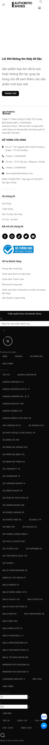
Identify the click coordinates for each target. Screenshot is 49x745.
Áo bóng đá (36, 356)
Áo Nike (9, 527)
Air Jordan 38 (12, 425)
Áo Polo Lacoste (14, 541)
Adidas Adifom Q (13, 382)
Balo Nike (8, 363)
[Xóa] (3, 331)
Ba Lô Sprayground (15, 570)
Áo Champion (11, 476)
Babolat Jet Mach (14, 577)
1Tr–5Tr (39, 720)
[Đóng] (8, 342)
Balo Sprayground (15, 643)
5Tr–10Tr (8, 728)
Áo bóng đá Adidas (15, 447)
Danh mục (4, 370)
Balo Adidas (11, 585)
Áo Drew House (12, 491)
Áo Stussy (10, 548)
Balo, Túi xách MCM (15, 657)
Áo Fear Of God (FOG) (15, 498)
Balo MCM (10, 614)
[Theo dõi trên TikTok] (19, 236)
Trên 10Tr (26, 728)
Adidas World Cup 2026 (17, 418)
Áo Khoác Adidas (13, 512)
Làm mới (7, 713)
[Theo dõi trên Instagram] (12, 236)
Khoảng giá (5, 693)
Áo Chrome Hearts (14, 483)
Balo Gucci (35, 599)
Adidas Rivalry (13, 404)
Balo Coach (11, 599)
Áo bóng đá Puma (14, 462)
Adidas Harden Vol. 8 (16, 396)
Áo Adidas (36, 425)
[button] (3, 4)
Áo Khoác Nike (12, 520)
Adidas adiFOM (26, 375)
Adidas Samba (12, 411)
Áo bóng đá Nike (14, 454)
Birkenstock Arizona (16, 664)
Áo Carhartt (11, 469)
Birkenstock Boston (16, 672)
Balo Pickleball (13, 635)
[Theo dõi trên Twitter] (26, 236)
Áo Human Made (13, 505)
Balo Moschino (34, 614)
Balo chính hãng (15, 592)
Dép (37, 679)
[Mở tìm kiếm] (40, 2)
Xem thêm (8, 686)
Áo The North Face (15, 556)
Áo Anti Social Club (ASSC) (19, 433)
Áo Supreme (34, 548)
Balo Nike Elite (12, 628)
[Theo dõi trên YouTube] (33, 236)
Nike (5, 356)
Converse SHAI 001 (14, 679)
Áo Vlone (9, 563)
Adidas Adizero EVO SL (16, 389)
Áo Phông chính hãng (16, 534)
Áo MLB (35, 520)
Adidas (18, 356)
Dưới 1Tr (22, 720)
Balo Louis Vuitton (15, 606)
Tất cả (6, 375)
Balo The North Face (16, 650)
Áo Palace (30, 527)
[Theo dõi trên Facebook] (5, 236)
